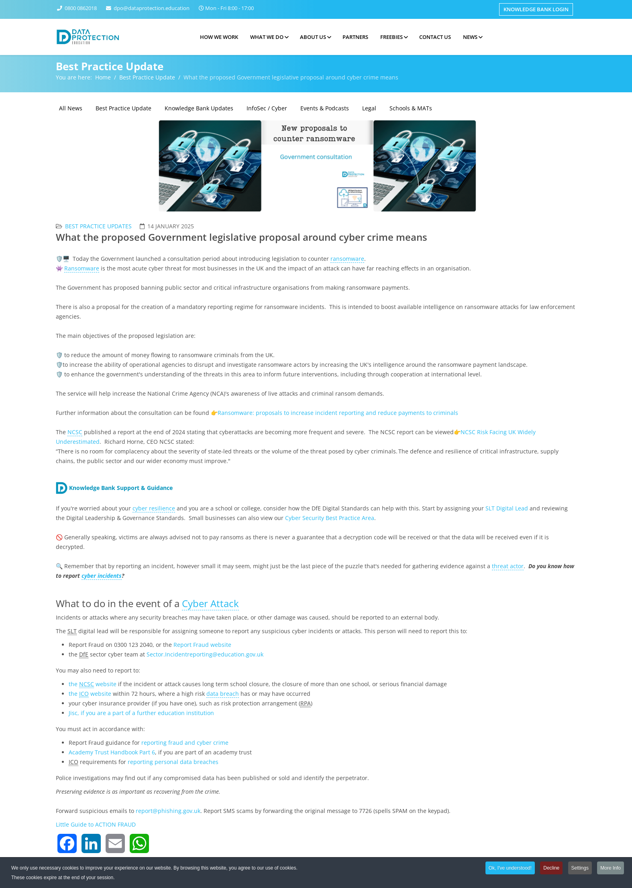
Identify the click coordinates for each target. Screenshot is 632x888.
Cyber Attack (210, 603)
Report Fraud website (202, 644)
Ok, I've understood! (510, 869)
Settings (580, 869)
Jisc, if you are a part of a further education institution (141, 713)
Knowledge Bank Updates (199, 108)
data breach (222, 693)
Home (103, 77)
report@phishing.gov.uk (168, 811)
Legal (369, 108)
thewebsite (92, 684)
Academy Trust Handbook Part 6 (112, 752)
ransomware (347, 258)
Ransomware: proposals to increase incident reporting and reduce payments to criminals (338, 413)
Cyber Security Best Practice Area (329, 518)
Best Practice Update (147, 77)
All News (70, 108)
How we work (219, 37)
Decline (551, 869)
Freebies (391, 37)
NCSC (74, 432)
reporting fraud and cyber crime (185, 742)
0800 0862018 (81, 8)
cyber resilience (154, 508)
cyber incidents (102, 575)
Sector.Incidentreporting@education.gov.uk (205, 654)
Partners (355, 37)
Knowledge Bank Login (536, 9)
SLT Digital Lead (506, 508)
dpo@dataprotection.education (152, 8)
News (470, 37)
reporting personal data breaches (173, 762)
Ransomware (81, 268)
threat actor (508, 566)
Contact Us (435, 37)
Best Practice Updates (98, 226)
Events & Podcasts (324, 108)
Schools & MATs (410, 108)
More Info (610, 869)
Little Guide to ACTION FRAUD (96, 824)
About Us (313, 37)
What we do (266, 37)
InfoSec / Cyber (267, 108)
